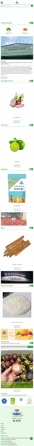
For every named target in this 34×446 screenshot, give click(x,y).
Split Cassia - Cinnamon (17, 264)
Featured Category (6, 22)
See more (4, 77)
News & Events (5, 341)
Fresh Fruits (4, 124)
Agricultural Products (7, 285)
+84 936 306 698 (7, 440)
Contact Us (3, 432)
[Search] (32, 6)
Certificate (4, 393)
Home (2, 425)
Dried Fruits (4, 168)
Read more (5, 386)
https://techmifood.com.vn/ (11, 444)
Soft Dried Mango (17, 205)
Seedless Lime (17, 161)
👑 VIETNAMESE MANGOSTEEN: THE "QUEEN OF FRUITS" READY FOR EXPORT (16, 383)
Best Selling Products (7, 80)
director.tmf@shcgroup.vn (10, 442)
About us (3, 60)
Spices (3, 227)
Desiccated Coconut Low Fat (17, 321)
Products (3, 429)
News (2, 430)
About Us (3, 427)
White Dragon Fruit (17, 117)
